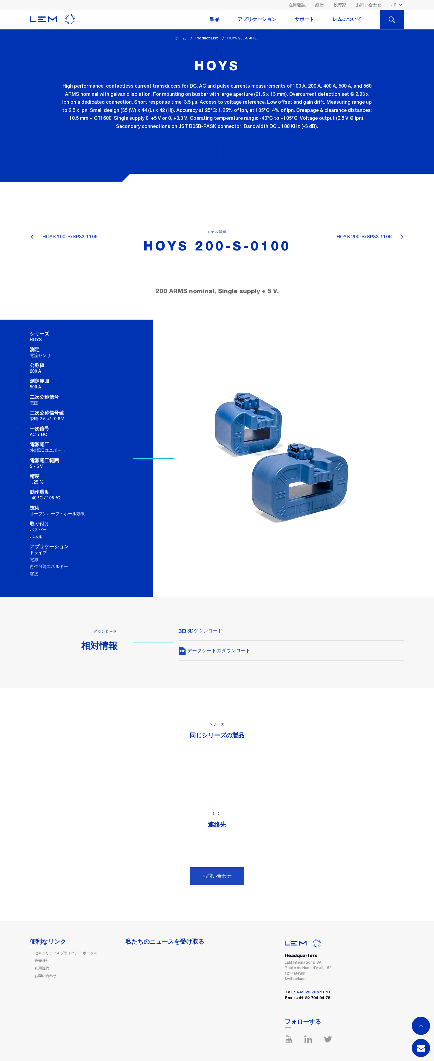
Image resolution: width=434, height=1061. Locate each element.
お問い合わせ (368, 4)
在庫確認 (297, 4)
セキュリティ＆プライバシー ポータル (66, 953)
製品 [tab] (214, 19)
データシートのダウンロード (214, 650)
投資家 (340, 4)
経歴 (319, 4)
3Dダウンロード (200, 631)
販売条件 (42, 960)
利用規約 (42, 968)
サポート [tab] (304, 19)
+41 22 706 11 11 (314, 992)
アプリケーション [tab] (257, 19)
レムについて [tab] (346, 19)
